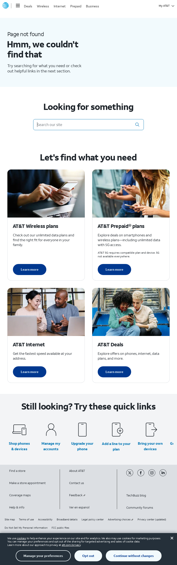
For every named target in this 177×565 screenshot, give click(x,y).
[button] (137, 125)
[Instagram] (153, 475)
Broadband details (67, 519)
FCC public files (60, 527)
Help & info (16, 507)
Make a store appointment (27, 483)
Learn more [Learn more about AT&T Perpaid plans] (114, 269)
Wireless (43, 6)
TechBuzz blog (136, 495)
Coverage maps (20, 495)
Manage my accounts (50, 446)
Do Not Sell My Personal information (26, 527)
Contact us (76, 483)
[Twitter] (131, 475)
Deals (28, 6)
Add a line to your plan (116, 446)
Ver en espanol (79, 507)
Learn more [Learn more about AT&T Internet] (29, 372)
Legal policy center (93, 519)
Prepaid (75, 6)
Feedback (77, 495)
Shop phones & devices (19, 446)
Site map (10, 519)
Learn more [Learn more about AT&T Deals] (114, 372)
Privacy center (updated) (152, 519)
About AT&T (77, 471)
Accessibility (45, 519)
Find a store (17, 471)
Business (92, 6)
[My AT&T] (166, 5)
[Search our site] (88, 124)
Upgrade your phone (82, 446)
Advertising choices (120, 519)
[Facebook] (142, 475)
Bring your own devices (150, 446)
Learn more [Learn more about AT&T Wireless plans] (29, 269)
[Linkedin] (164, 475)
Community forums (139, 508)
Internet (60, 6)
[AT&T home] (5, 5)
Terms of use (26, 519)
